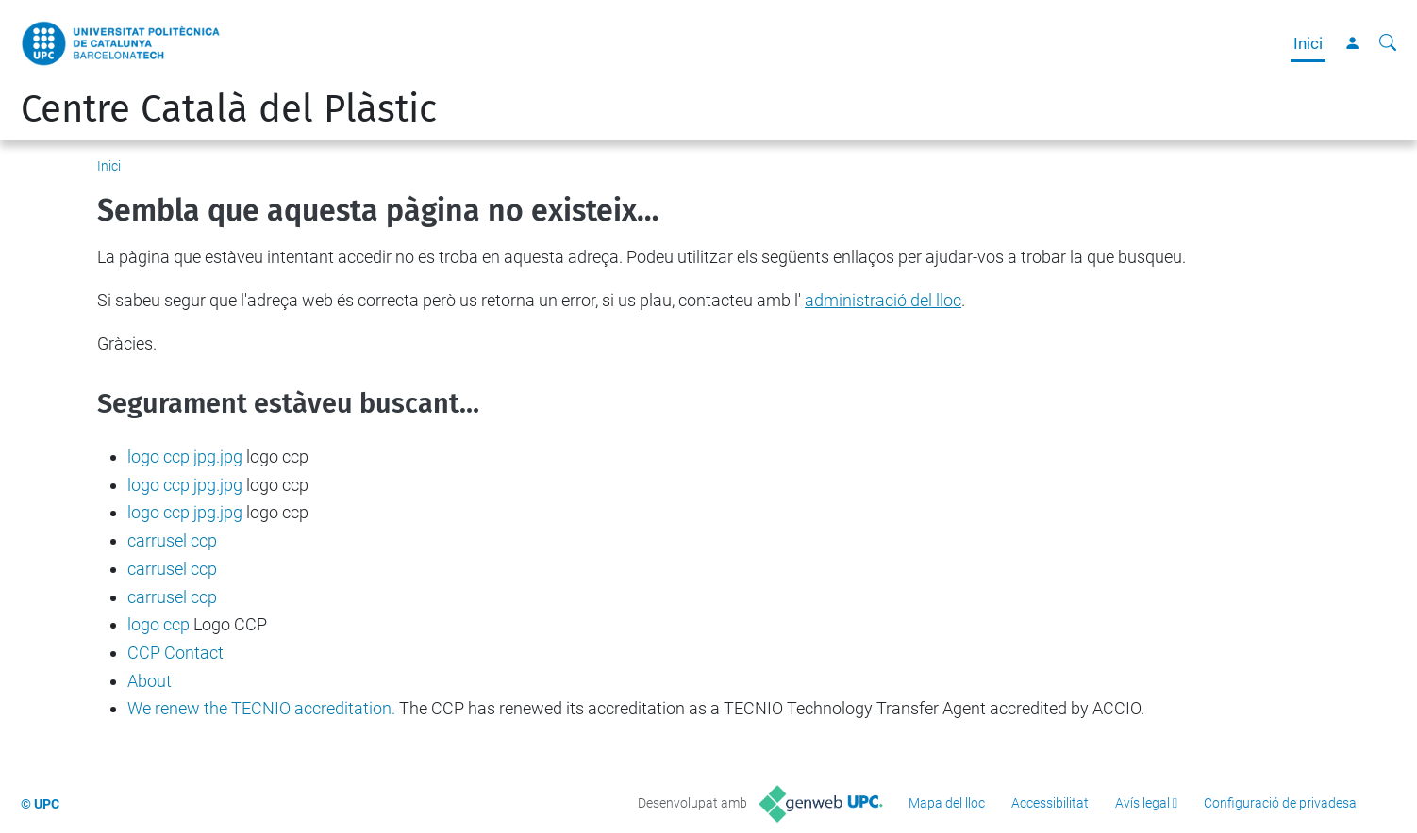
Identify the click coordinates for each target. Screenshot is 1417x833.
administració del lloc (883, 300)
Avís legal (1142, 802)
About (149, 681)
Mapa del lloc (947, 802)
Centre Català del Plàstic (229, 109)
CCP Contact (175, 652)
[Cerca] (1387, 43)
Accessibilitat (1050, 802)
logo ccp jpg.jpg (184, 456)
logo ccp (158, 624)
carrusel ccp (172, 540)
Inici (1308, 43)
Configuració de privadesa (1280, 802)
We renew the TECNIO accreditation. (261, 708)
